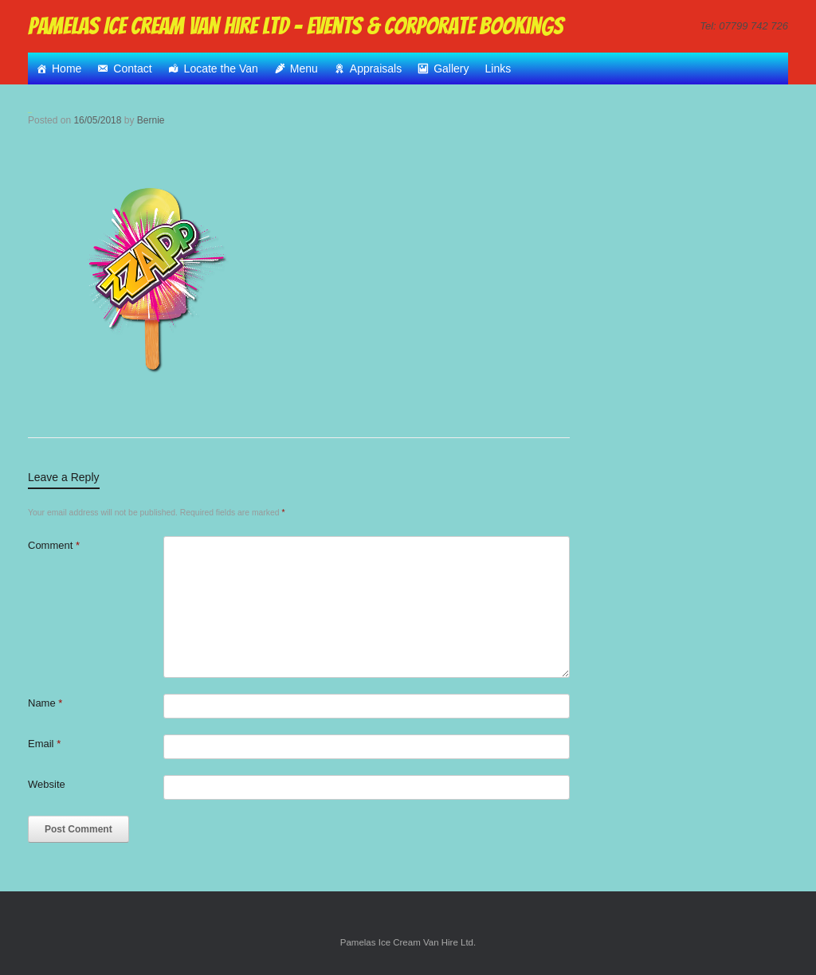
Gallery (451, 68)
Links (498, 68)
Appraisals (376, 68)
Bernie (151, 120)
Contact (132, 68)
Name (45, 703)
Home (66, 68)
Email (44, 744)
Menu (304, 68)
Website (46, 784)
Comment (54, 545)
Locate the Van (221, 68)
